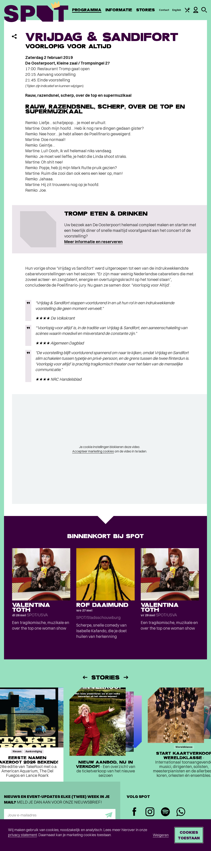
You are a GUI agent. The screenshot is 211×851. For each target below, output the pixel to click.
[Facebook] (134, 812)
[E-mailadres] (59, 815)
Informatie (118, 9)
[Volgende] (126, 677)
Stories (145, 9)
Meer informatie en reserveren (93, 241)
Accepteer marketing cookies (93, 451)
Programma (86, 9)
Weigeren (161, 835)
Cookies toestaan (189, 835)
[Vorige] (84, 677)
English (176, 9)
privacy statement (22, 834)
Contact (164, 9)
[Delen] (14, 36)
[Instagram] (150, 812)
